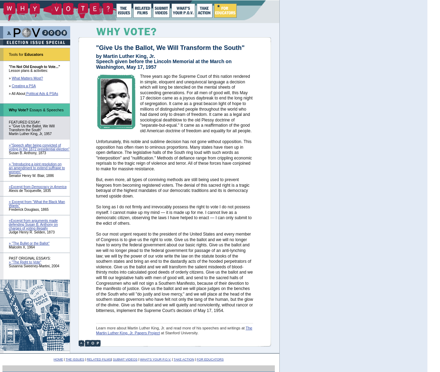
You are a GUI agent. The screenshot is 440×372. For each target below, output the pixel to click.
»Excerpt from (37, 187)
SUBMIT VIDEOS (125, 359)
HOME (58, 359)
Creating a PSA (24, 86)
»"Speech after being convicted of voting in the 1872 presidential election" (39, 147)
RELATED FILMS (99, 359)
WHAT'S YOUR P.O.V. (155, 359)
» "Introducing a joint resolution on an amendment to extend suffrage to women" (37, 168)
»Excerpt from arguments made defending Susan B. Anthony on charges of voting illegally (33, 224)
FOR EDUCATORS (210, 359)
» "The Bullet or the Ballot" (29, 243)
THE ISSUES (75, 359)
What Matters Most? (27, 78)
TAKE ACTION (184, 359)
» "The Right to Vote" (25, 262)
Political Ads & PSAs (41, 94)
